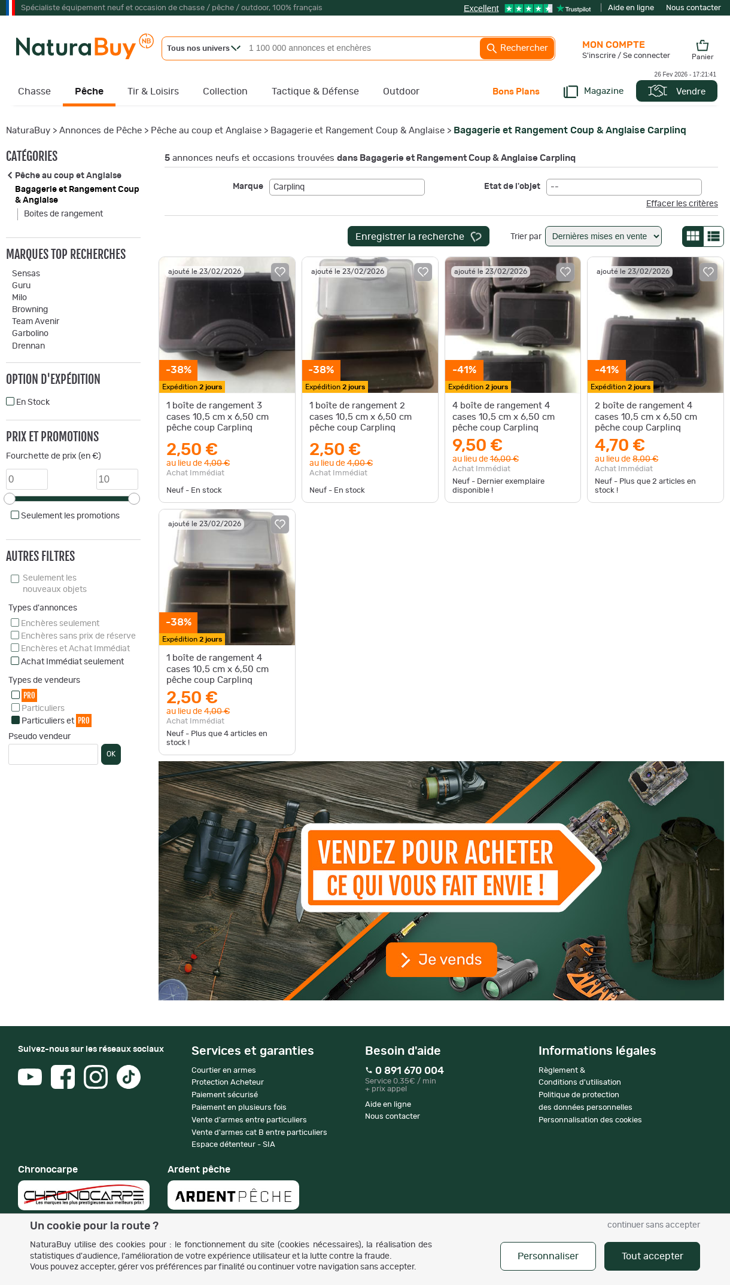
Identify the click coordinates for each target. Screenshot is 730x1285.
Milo (19, 298)
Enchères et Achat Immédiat (75, 649)
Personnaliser (548, 1256)
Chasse (34, 91)
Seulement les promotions (70, 516)
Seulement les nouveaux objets (55, 583)
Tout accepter (652, 1256)
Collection (225, 91)
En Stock (33, 402)
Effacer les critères (682, 204)
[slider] (10, 499)
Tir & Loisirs (153, 91)
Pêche (89, 91)
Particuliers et (57, 720)
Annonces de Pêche (100, 130)
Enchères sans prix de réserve (78, 636)
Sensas (26, 274)
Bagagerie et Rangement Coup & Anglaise (357, 130)
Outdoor (401, 91)
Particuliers (43, 708)
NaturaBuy (28, 130)
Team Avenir (35, 322)
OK (111, 754)
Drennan (28, 346)
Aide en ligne (631, 8)
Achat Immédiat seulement (72, 662)
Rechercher (517, 48)
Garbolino (30, 333)
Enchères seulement (60, 623)
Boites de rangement (63, 214)
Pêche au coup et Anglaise (206, 130)
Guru (21, 286)
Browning (30, 310)
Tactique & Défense (315, 91)
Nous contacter (693, 8)
